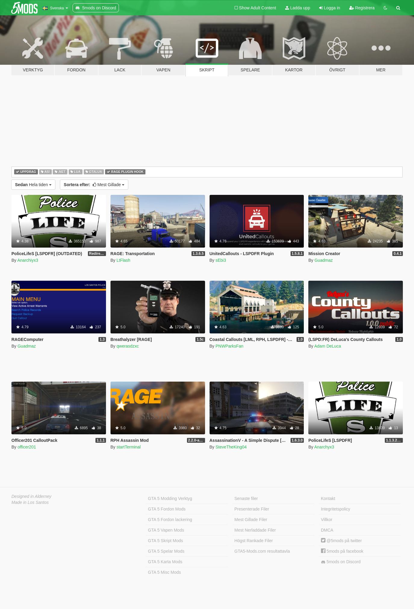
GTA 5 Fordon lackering (170, 519)
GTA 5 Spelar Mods (166, 551)
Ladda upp (297, 7)
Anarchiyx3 (27, 260)
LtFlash (123, 260)
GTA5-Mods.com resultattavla (262, 551)
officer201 (26, 447)
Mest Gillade (94, 184)
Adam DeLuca (327, 346)
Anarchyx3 (324, 447)
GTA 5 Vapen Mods (166, 530)
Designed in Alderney (31, 496)
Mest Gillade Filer (251, 519)
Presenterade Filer (252, 509)
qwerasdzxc (128, 346)
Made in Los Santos (30, 502)
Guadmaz (323, 260)
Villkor (326, 519)
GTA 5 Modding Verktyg (170, 498)
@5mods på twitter (341, 540)
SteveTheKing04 (231, 447)
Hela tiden (33, 184)
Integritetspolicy (335, 509)
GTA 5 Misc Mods (164, 572)
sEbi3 (221, 260)
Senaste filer (246, 498)
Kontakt (328, 498)
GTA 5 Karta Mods (165, 561)
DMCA (327, 530)
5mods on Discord (341, 561)
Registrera (362, 7)
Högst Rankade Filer (254, 540)
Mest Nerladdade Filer (255, 530)
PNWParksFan (230, 346)
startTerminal (129, 447)
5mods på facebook (342, 551)
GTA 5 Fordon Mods (166, 509)
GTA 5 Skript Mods (165, 540)
